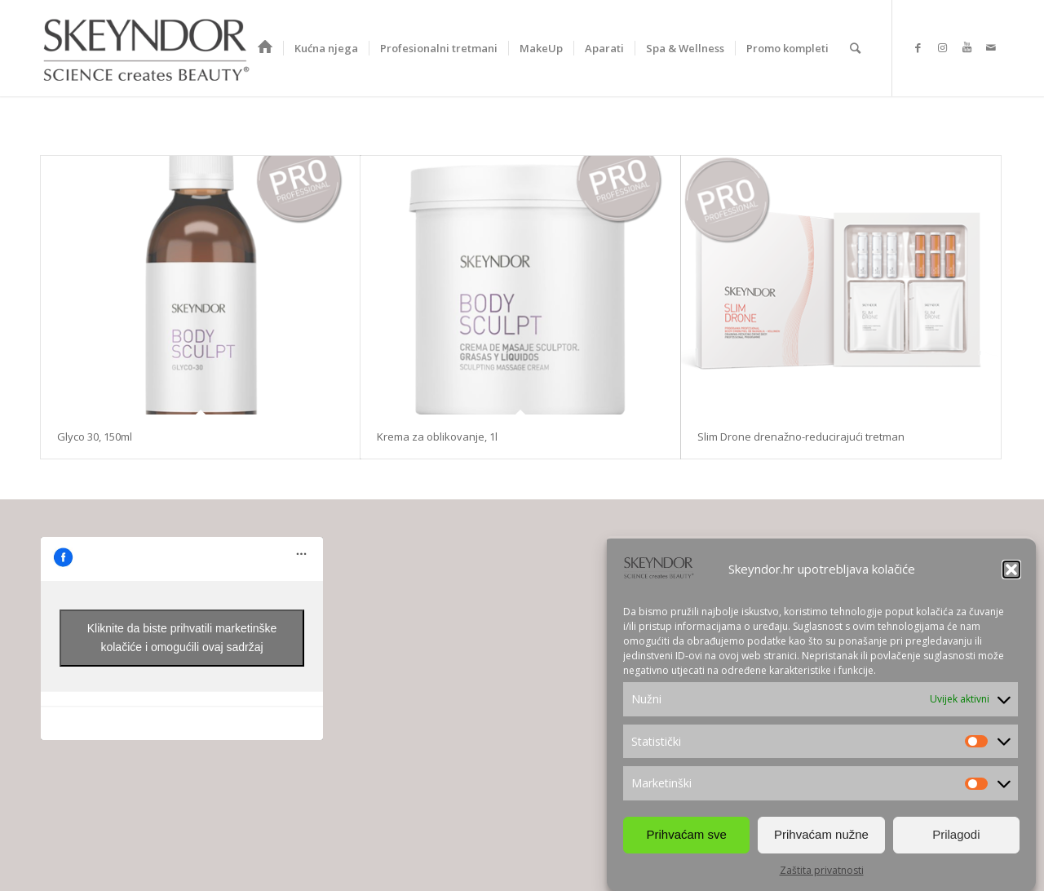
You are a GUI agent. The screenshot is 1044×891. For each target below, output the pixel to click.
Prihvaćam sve (686, 834)
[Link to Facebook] (917, 47)
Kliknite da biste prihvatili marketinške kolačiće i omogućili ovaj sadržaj (182, 638)
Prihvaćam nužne (821, 834)
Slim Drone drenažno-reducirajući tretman (801, 436)
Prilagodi (956, 834)
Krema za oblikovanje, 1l (437, 436)
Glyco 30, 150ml (94, 436)
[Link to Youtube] (966, 47)
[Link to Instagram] (942, 47)
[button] (1011, 569)
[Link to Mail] (991, 47)
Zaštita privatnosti (822, 870)
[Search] (855, 48)
